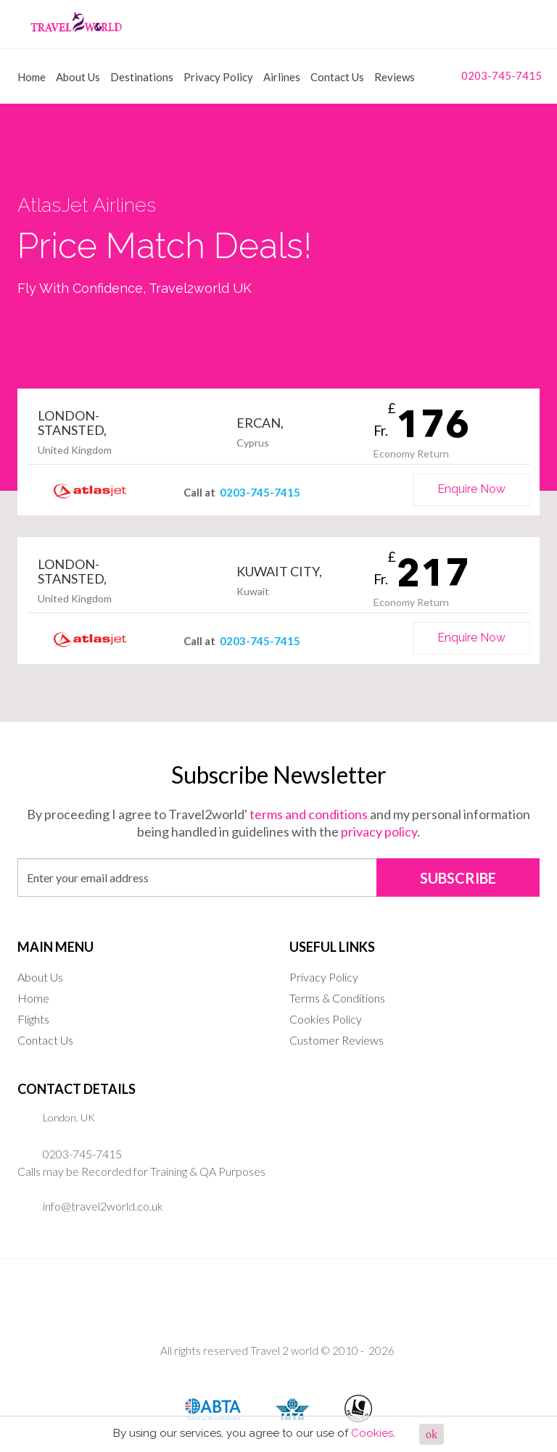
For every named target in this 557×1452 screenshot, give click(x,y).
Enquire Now (471, 489)
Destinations (141, 76)
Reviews (394, 76)
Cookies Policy (325, 1019)
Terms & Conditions (337, 998)
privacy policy (379, 831)
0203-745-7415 (490, 75)
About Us (78, 76)
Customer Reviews (336, 1040)
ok (431, 1434)
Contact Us (337, 76)
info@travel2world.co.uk (103, 1206)
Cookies (372, 1433)
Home (31, 76)
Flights (33, 1019)
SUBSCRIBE (458, 878)
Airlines (281, 76)
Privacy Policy (218, 76)
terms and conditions (308, 814)
